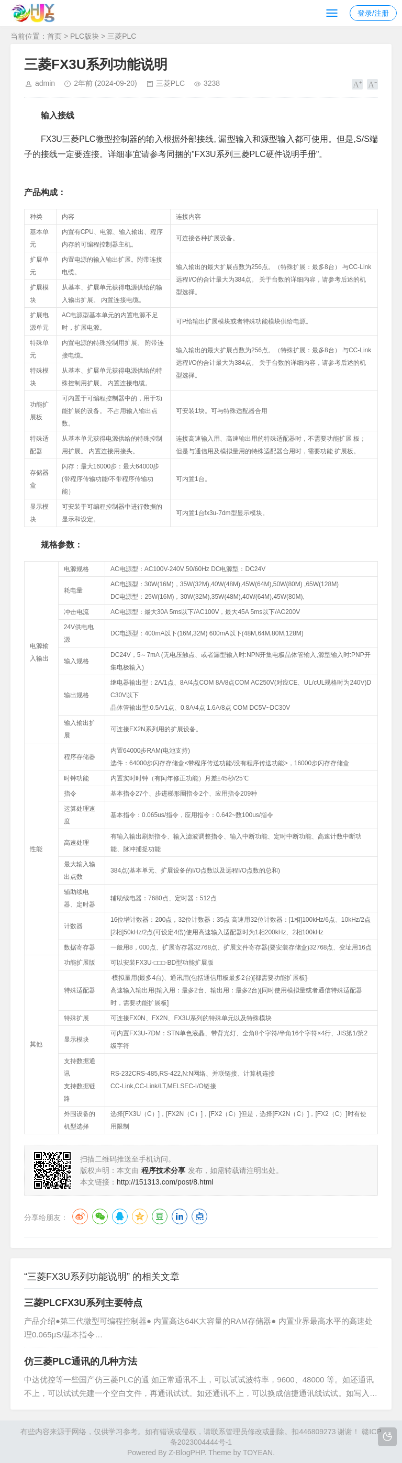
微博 (80, 1216)
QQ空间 (140, 1216)
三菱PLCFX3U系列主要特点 (83, 1303)
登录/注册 (373, 13)
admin (45, 83)
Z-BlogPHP (186, 1452)
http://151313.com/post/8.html (165, 1182)
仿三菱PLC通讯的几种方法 (80, 1361)
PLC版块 (84, 36)
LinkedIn (179, 1216)
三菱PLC (121, 36)
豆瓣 (160, 1216)
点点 (199, 1216)
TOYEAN (258, 1452)
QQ (120, 1216)
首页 (54, 36)
